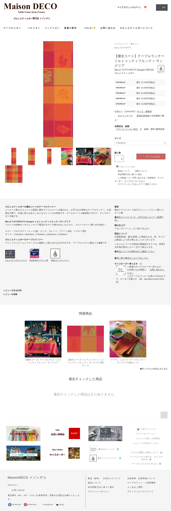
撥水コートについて (105, 458)
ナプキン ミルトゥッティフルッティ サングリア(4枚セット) (128, 361)
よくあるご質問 (134, 487)
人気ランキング (146, 429)
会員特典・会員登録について (141, 478)
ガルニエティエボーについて (136, 28)
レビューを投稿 (10, 294)
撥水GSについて (105, 449)
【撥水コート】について (59, 260)
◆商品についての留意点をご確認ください (134, 251)
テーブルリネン (13, 28)
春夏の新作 (72, 28)
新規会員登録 (141, 115)
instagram (46, 504)
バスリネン (34, 28)
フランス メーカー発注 (129, 129)
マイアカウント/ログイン (129, 7)
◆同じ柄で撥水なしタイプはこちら (131, 258)
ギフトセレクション (146, 434)
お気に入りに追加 (125, 166)
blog (60, 504)
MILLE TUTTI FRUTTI (122, 48)
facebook (14, 504)
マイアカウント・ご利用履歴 (141, 483)
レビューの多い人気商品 (146, 438)
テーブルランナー (121, 44)
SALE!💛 (90, 28)
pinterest (30, 504)
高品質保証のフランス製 (38, 260)
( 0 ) (161, 7)
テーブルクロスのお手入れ (146, 464)
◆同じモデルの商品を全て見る (154, 369)
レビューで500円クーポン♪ (146, 443)
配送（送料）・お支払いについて (104, 478)
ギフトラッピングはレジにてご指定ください (135, 184)
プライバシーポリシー (99, 491)
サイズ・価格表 (144, 111)
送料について (139, 171)
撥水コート (135, 44)
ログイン (120, 115)
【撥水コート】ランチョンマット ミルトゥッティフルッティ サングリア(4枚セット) (85, 362)
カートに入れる (151, 156)
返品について (122, 171)
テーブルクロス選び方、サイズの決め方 (146, 458)
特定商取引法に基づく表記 (128, 174)
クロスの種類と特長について (146, 452)
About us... (13, 485)
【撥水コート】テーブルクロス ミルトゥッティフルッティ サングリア (43, 361)
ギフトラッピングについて (140, 491)
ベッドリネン (52, 28)
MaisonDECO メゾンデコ (27, 477)
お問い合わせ (108, 28)
